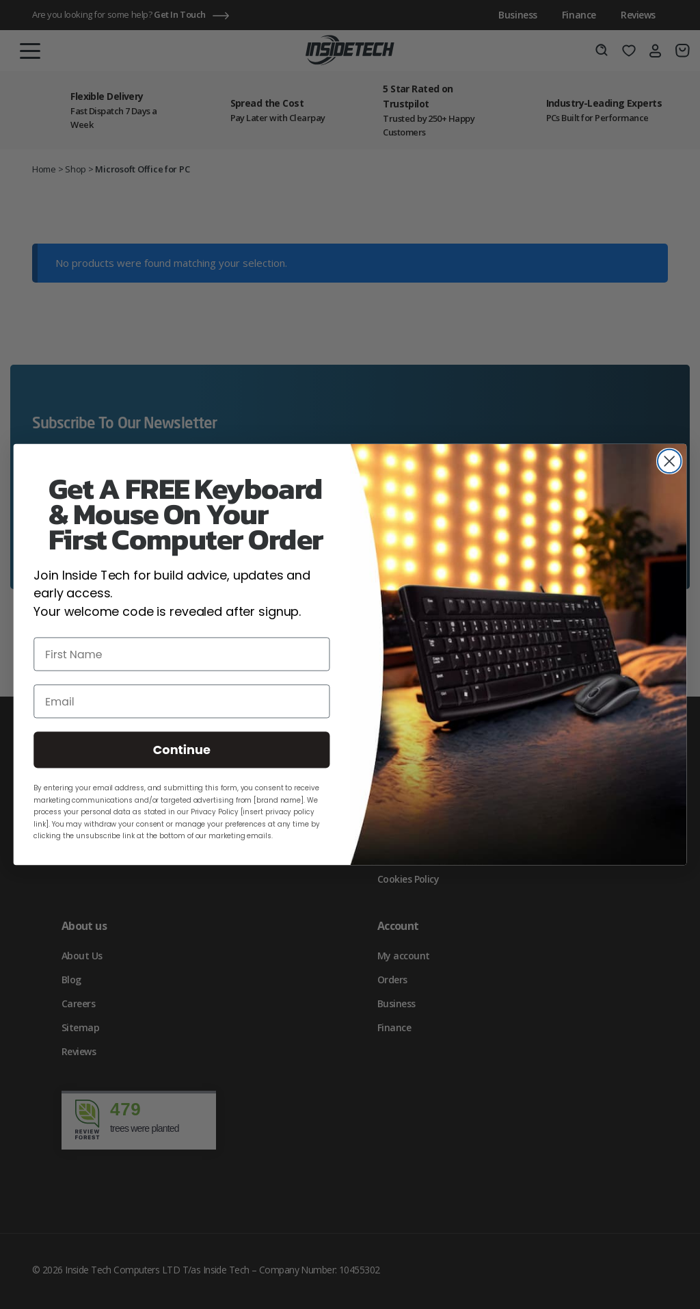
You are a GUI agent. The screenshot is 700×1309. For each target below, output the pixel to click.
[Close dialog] (669, 461)
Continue (182, 750)
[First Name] (181, 654)
